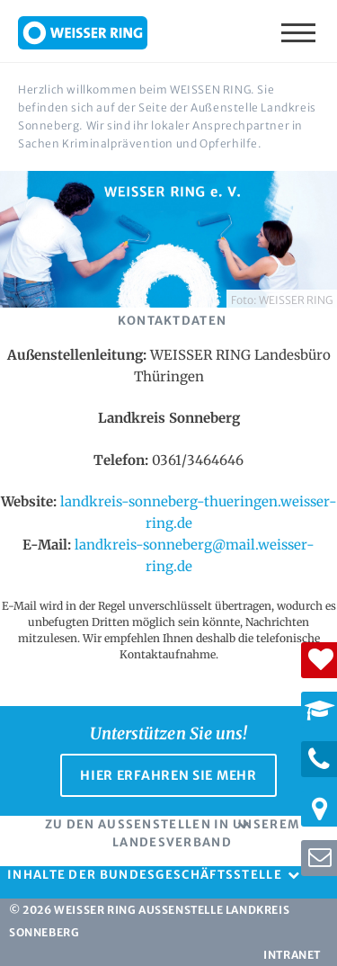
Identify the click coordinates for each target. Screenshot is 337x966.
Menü (300, 31)
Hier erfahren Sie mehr (168, 775)
